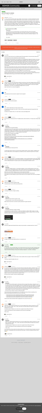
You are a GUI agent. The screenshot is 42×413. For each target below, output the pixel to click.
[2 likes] (8, 333)
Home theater (23, 8)
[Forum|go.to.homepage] (11, 6)
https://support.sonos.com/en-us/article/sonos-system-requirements (14, 57)
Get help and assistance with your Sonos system (12, 8)
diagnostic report (8, 32)
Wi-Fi (6, 40)
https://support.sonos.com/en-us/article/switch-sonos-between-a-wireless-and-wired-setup (20, 295)
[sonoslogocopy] (21, 2)
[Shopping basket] (39, 2)
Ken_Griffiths (6, 125)
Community (2, 8)
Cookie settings (20, 342)
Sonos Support (17, 32)
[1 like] (8, 76)
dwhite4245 (6, 17)
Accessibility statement (27, 342)
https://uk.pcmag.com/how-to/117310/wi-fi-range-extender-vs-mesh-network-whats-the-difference (19, 136)
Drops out (15, 40)
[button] (1, 5)
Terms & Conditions (14, 342)
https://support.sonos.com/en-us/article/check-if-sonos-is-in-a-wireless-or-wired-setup (19, 296)
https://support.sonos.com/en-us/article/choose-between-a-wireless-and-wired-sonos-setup (20, 294)
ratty (5, 92)
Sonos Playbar (10, 40)
